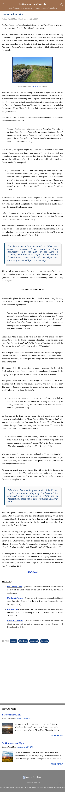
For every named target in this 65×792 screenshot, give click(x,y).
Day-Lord (23, 641)
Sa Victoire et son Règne (13, 743)
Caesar (13, 641)
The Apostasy (12, 609)
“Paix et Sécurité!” (15, 621)
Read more (57, 736)
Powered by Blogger (32, 777)
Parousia (44, 641)
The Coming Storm (14, 587)
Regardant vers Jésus (11, 715)
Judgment (34, 641)
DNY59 (37, 782)
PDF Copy (32, 572)
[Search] (61, 5)
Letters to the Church (32, 4)
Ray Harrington (36, 86)
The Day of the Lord (15, 598)
